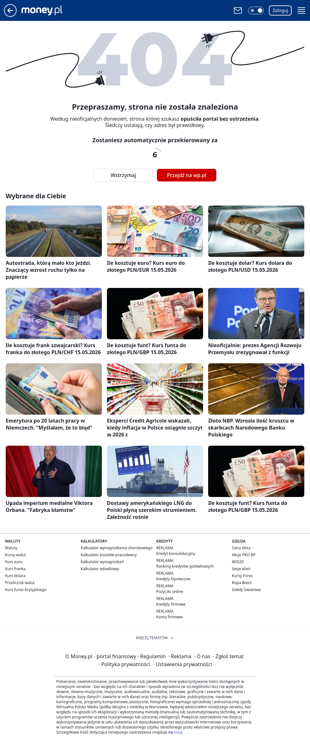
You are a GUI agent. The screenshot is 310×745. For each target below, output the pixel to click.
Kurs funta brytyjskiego (25, 589)
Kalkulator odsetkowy (100, 568)
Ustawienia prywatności (182, 664)
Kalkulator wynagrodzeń (102, 561)
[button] (256, 10)
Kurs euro (13, 561)
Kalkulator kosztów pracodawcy (109, 554)
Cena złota (241, 548)
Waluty (11, 548)
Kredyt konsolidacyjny (175, 553)
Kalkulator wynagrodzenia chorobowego (116, 548)
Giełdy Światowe (246, 589)
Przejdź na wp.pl (186, 175)
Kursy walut (15, 554)
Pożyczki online (169, 591)
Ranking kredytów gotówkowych (185, 566)
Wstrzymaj (123, 175)
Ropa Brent (242, 582)
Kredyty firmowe (171, 604)
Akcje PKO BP (244, 554)
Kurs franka (15, 568)
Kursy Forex (242, 575)
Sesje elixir (241, 568)
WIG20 (238, 561)
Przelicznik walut (19, 582)
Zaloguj (280, 10)
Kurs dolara (15, 575)
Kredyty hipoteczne (173, 579)
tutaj (178, 732)
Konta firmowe (169, 617)
